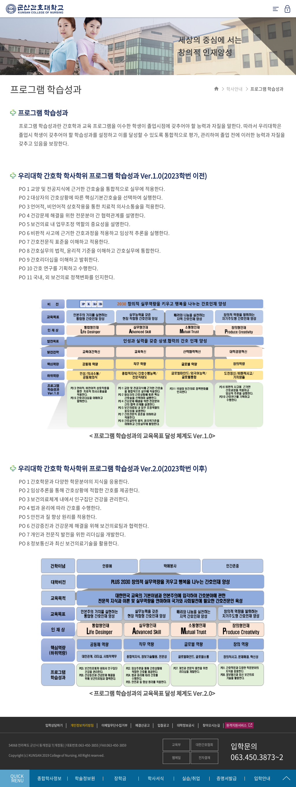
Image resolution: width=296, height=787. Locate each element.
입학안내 (262, 779)
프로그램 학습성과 (267, 89)
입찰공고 (163, 725)
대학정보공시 (186, 725)
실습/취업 (191, 779)
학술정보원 (85, 779)
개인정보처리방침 (82, 725)
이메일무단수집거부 (114, 725)
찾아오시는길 (211, 725)
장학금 (120, 779)
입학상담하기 (54, 725)
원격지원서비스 (239, 725)
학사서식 (156, 779)
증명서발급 (227, 779)
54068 (13, 745)
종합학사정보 (49, 779)
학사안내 (234, 89)
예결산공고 (142, 725)
